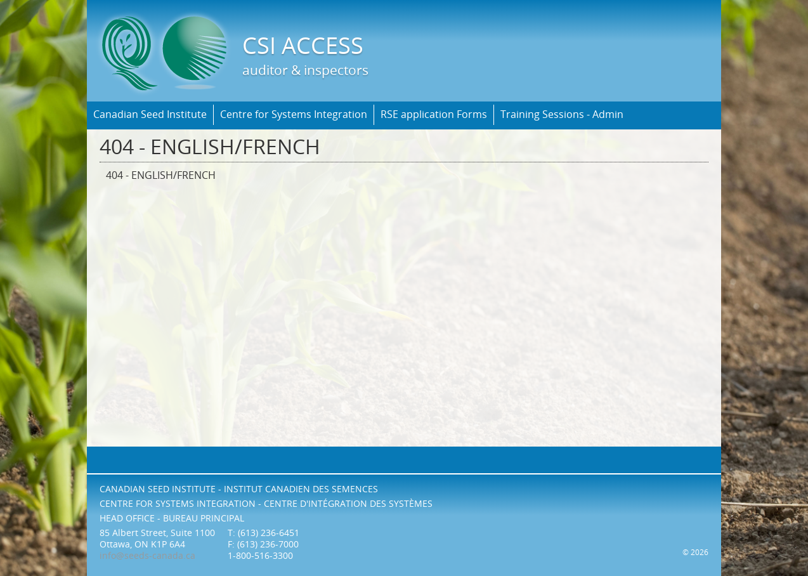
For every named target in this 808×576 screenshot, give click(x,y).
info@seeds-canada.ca (147, 556)
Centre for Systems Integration (293, 114)
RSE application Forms (434, 114)
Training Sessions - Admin (561, 114)
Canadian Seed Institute (150, 114)
